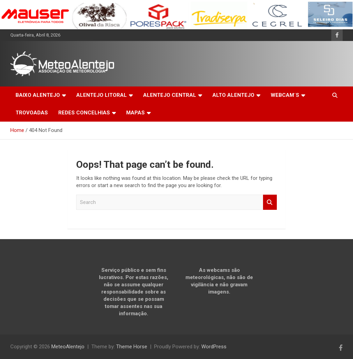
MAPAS (135, 113)
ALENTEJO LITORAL (101, 95)
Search (270, 202)
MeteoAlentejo (67, 346)
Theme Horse (131, 346)
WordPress (213, 346)
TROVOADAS (32, 113)
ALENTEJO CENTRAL (169, 95)
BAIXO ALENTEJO (38, 95)
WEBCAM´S (285, 95)
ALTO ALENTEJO (233, 95)
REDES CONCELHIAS (84, 113)
